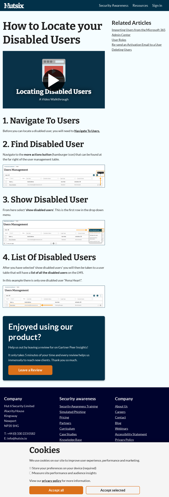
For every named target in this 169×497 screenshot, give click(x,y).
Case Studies (68, 434)
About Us (121, 406)
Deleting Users (122, 49)
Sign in (157, 5)
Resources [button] (140, 5)
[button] (54, 80)
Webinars (121, 428)
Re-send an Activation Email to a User (137, 44)
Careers (120, 412)
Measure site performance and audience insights (63, 473)
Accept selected (112, 490)
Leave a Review (30, 370)
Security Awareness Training (78, 406)
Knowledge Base (70, 440)
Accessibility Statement (131, 434)
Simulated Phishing (72, 412)
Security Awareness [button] (113, 5)
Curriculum (67, 428)
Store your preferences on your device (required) (62, 468)
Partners (65, 423)
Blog (118, 423)
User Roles (119, 40)
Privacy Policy (124, 440)
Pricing (64, 417)
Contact (120, 417)
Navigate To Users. (87, 131)
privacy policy (51, 481)
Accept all (56, 490)
